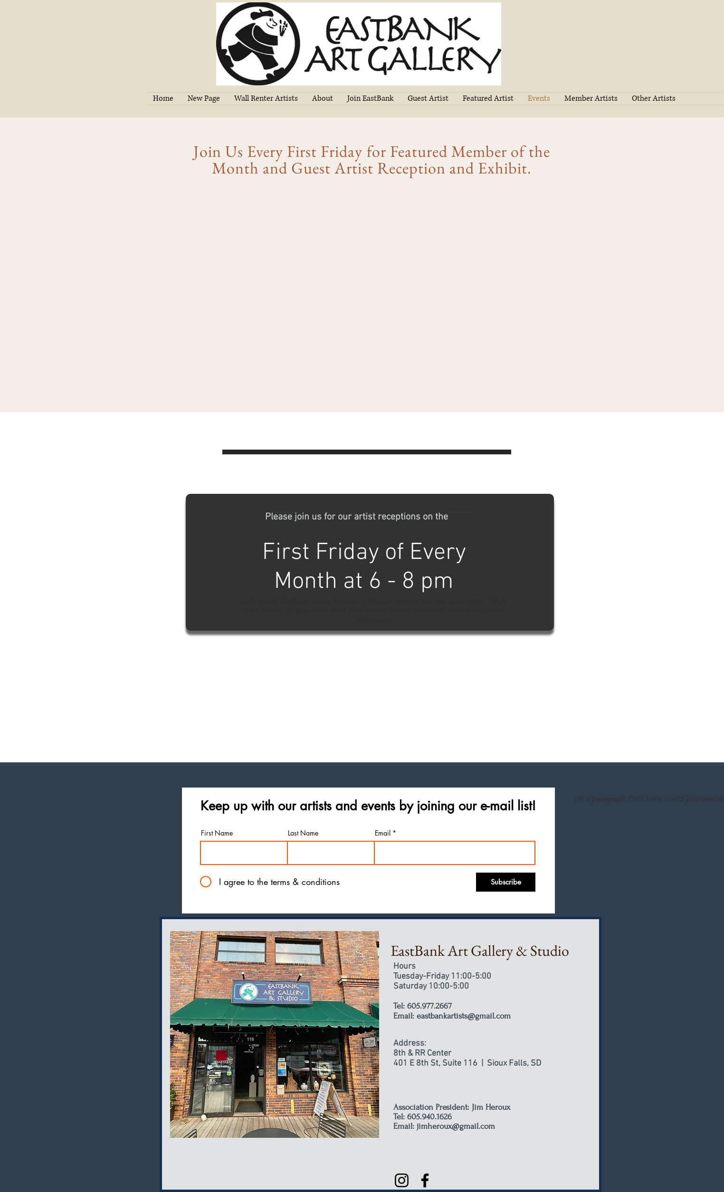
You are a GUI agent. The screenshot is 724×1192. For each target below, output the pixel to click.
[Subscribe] (505, 882)
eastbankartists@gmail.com (464, 1015)
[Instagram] (401, 1180)
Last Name (303, 833)
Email (383, 833)
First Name (217, 833)
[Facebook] (425, 1180)
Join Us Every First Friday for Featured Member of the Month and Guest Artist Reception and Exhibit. (371, 159)
